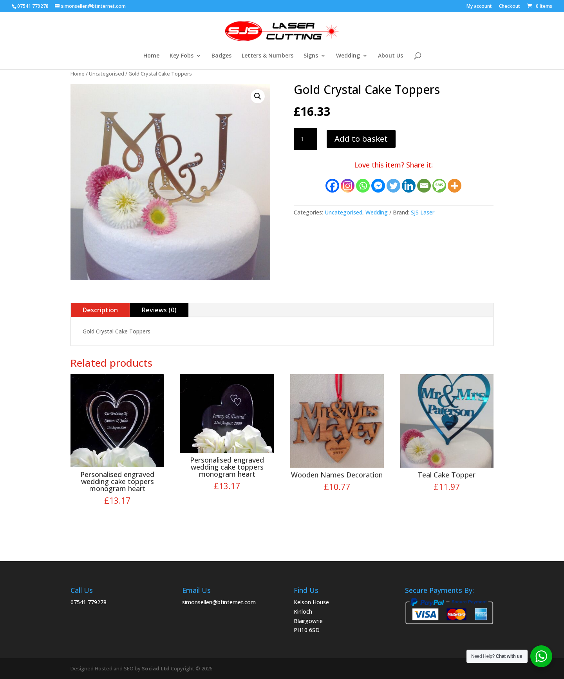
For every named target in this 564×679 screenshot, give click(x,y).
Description (100, 310)
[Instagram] (347, 186)
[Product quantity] (305, 139)
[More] (454, 186)
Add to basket (361, 138)
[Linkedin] (409, 186)
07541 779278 (88, 602)
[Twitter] (393, 186)
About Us (390, 56)
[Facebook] (332, 186)
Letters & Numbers (267, 56)
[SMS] (439, 186)
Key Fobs (181, 56)
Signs (311, 56)
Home (151, 56)
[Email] (424, 186)
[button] (258, 96)
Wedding (348, 56)
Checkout (509, 6)
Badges (221, 56)
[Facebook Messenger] (378, 186)
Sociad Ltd (156, 668)
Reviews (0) (159, 310)
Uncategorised (106, 73)
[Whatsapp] (363, 186)
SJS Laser (422, 212)
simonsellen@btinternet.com (219, 602)
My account (479, 6)
